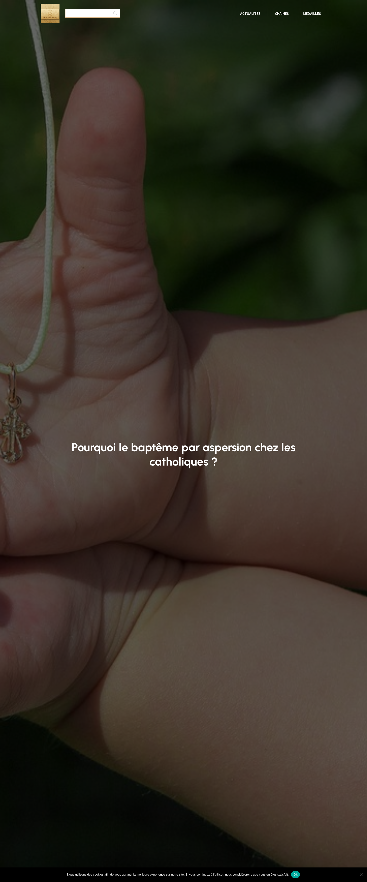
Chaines (282, 13)
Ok (295, 874)
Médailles (312, 13)
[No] (361, 874)
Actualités (250, 13)
